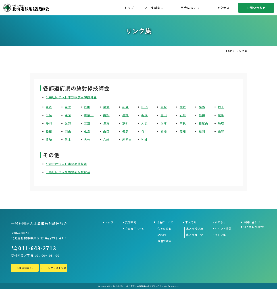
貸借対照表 (164, 241)
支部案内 (157, 7)
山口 (106, 131)
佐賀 (221, 131)
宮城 (106, 107)
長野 (125, 115)
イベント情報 (223, 228)
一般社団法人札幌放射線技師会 (68, 172)
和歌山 (203, 123)
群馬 (202, 107)
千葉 (49, 115)
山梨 (106, 115)
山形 (144, 107)
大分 (87, 139)
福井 (202, 115)
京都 (125, 123)
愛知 (68, 123)
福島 (125, 107)
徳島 (125, 131)
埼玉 (221, 107)
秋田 (87, 107)
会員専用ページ (135, 228)
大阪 (144, 123)
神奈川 (89, 115)
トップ (129, 7)
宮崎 (106, 139)
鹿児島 (127, 139)
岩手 (68, 107)
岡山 (68, 131)
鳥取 (221, 123)
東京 (68, 115)
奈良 (183, 123)
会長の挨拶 (164, 228)
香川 (144, 131)
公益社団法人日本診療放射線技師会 (71, 97)
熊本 (68, 139)
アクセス (223, 7)
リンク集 (220, 235)
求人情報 (190, 222)
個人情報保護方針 (254, 227)
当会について (190, 7)
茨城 (164, 107)
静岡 (49, 123)
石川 (183, 115)
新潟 (144, 115)
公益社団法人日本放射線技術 (66, 164)
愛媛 (164, 131)
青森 (49, 107)
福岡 (202, 131)
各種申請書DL (24, 268)
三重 (87, 123)
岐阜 (221, 115)
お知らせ (220, 222)
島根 (49, 131)
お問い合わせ (256, 7)
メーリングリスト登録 (53, 268)
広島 (87, 131)
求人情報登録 (194, 228)
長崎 (49, 139)
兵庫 (164, 123)
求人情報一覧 (194, 235)
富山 (164, 115)
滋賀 (106, 123)
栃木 (183, 107)
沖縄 (144, 139)
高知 (183, 131)
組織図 (161, 235)
